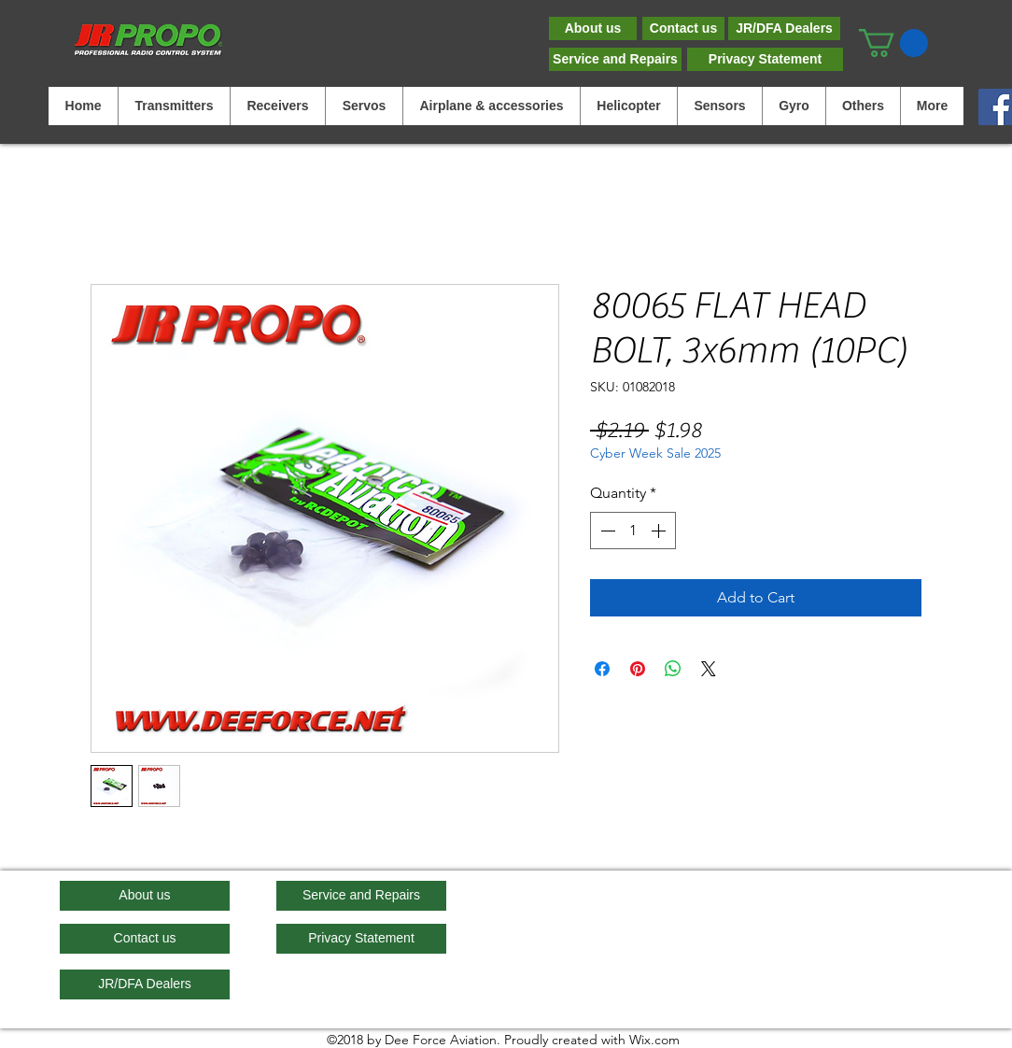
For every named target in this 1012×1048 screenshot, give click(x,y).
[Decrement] (606, 530)
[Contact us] (683, 28)
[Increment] (660, 530)
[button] (893, 43)
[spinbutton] (633, 530)
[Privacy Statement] (765, 59)
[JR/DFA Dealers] (784, 28)
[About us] (593, 28)
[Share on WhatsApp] (673, 669)
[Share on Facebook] (602, 669)
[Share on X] (708, 669)
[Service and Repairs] (615, 59)
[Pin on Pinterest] (637, 669)
